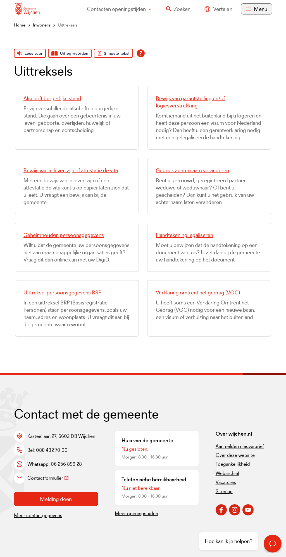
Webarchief (227, 473)
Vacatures (226, 482)
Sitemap (224, 491)
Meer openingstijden (136, 513)
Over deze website (235, 455)
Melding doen (56, 499)
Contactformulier (48, 478)
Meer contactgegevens (38, 515)
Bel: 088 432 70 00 (47, 450)
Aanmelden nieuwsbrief (240, 446)
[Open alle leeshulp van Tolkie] (141, 53)
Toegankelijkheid (233, 464)
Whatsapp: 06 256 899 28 (54, 464)
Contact (119, 9)
